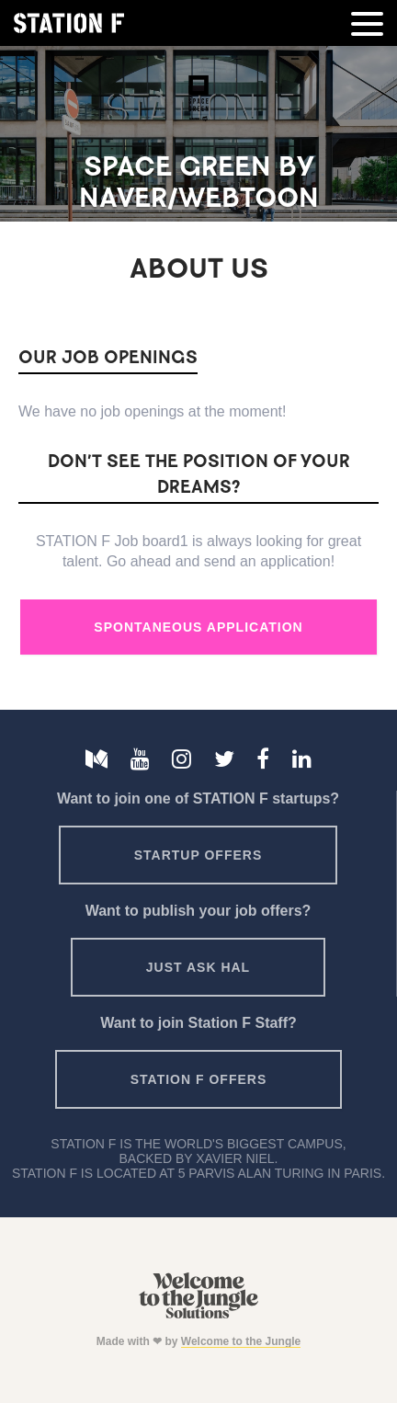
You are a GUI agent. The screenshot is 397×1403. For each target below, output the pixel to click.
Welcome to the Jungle (241, 1341)
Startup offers (198, 855)
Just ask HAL (198, 967)
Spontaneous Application (198, 627)
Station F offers (198, 1079)
